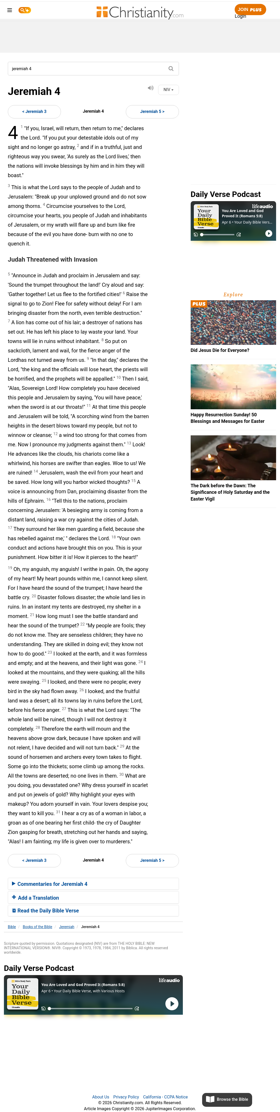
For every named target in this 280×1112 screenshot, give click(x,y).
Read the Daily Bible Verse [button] (45, 910)
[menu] (9, 11)
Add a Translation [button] (35, 898)
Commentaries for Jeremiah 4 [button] (50, 884)
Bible (12, 927)
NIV (168, 89)
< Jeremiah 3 (34, 111)
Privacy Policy (126, 1097)
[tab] (93, 883)
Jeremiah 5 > (152, 111)
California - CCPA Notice (165, 1097)
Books (37, 927)
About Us (100, 1097)
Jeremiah (66, 927)
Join (250, 10)
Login (240, 16)
